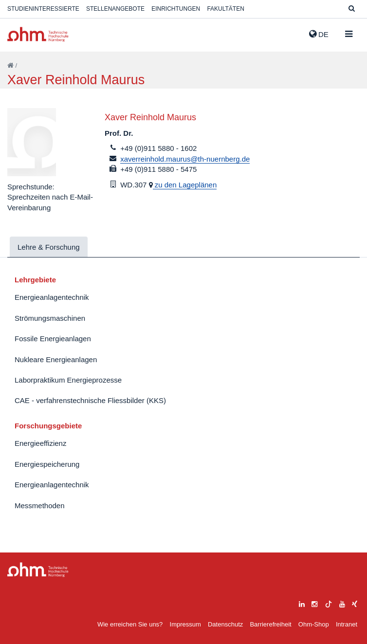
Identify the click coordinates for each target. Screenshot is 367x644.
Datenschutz (225, 624)
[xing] (354, 603)
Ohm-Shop (313, 624)
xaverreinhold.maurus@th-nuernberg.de (185, 159)
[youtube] (342, 603)
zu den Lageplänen (185, 185)
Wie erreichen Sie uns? (130, 624)
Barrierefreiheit (270, 624)
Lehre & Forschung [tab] (49, 247)
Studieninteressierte (43, 8)
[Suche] (352, 9)
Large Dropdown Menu (38, 569)
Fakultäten (225, 8)
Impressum (185, 624)
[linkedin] (302, 603)
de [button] (319, 34)
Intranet (346, 624)
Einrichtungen (175, 8)
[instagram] (314, 603)
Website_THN (38, 34)
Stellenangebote (115, 8)
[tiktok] (328, 603)
